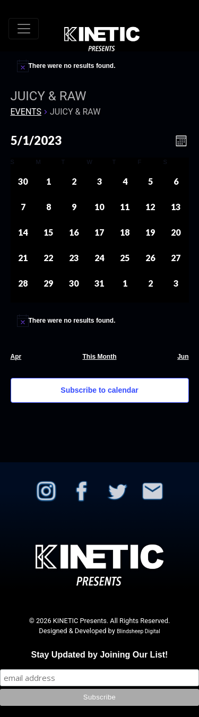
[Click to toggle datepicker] (36, 140)
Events (26, 112)
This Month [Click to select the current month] (100, 356)
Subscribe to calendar (99, 390)
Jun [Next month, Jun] (182, 356)
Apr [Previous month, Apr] (16, 356)
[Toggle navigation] (23, 28)
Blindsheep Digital (138, 631)
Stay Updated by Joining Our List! (99, 654)
